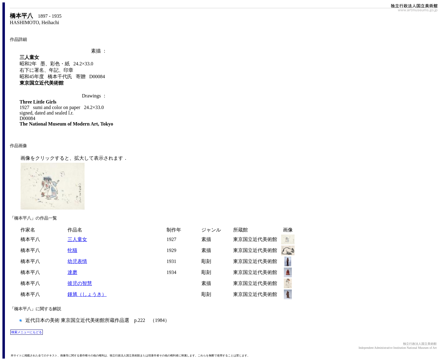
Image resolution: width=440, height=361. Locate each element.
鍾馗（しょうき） (87, 294)
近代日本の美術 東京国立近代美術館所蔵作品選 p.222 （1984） (97, 320)
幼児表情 (77, 261)
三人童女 (77, 239)
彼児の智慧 (80, 283)
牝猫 (72, 250)
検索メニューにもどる (26, 332)
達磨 (72, 272)
